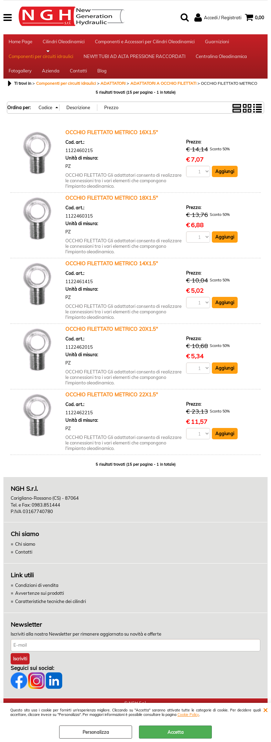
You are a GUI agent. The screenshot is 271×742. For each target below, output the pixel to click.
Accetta (175, 732)
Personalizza (96, 732)
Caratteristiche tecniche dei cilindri (50, 608)
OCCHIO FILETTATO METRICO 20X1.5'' (111, 336)
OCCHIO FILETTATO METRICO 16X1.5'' (111, 139)
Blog (102, 76)
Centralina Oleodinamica (221, 59)
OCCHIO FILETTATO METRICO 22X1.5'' (111, 401)
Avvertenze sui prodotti (39, 600)
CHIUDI (265, 709)
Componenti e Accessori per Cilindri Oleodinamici (145, 42)
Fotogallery (20, 76)
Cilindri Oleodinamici (64, 42)
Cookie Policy (188, 714)
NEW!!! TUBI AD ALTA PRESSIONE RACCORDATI (134, 59)
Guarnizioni (217, 42)
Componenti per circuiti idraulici (41, 59)
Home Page (20, 42)
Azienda (50, 76)
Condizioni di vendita (36, 591)
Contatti (78, 76)
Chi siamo (25, 550)
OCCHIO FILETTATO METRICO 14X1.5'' (111, 270)
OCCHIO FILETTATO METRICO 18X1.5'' (111, 204)
